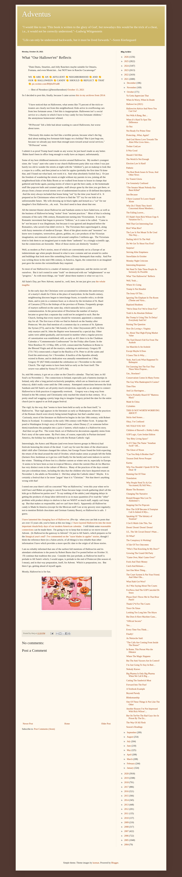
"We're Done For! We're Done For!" (142, 309)
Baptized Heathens (134, 304)
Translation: (131, 478)
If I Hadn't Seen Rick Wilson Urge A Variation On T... (142, 218)
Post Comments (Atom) (44, 729)
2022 (126, 74)
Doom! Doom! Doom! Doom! (139, 527)
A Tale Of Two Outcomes (137, 545)
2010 (126, 818)
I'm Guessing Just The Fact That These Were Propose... (140, 368)
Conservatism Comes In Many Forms (142, 378)
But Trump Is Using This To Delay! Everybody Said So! (142, 318)
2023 (126, 70)
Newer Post (28, 724)
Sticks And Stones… (135, 417)
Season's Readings (134, 727)
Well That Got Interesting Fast (139, 224)
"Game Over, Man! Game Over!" (140, 557)
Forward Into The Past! (136, 685)
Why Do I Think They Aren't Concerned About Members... (140, 207)
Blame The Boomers (135, 489)
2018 (126, 782)
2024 (126, 66)
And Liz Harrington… (136, 391)
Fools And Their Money (136, 562)
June (129, 746)
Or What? (130, 536)
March (130, 759)
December (131, 83)
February (131, 763)
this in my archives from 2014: (90, 95)
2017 (126, 787)
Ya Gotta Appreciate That (137, 96)
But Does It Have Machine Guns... (141, 617)
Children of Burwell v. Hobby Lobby (142, 430)
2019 (126, 778)
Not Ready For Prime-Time (138, 131)
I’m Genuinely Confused (137, 183)
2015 (126, 796)
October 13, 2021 (75, 89)
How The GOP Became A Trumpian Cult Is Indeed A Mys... (142, 510)
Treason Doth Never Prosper (138, 458)
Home (67, 724)
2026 (126, 57)
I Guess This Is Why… (136, 355)
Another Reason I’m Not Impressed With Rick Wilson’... (142, 710)
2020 (126, 773)
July (129, 741)
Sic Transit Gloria (134, 179)
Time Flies (131, 386)
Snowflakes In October (136, 256)
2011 (126, 813)
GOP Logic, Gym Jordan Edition (140, 434)
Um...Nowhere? (133, 373)
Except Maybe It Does (136, 351)
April (129, 754)
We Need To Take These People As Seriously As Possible (141, 270)
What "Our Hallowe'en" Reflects (140, 276)
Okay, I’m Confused (135, 421)
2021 (126, 79)
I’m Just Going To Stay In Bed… (140, 665)
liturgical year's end (34, 536)
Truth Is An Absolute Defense (139, 313)
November (132, 87)
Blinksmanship (132, 697)
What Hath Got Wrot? (136, 581)
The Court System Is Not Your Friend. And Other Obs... (143, 576)
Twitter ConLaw (133, 146)
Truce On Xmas (133, 608)
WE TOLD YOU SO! (135, 426)
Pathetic (129, 168)
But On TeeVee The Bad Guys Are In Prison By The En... (142, 717)
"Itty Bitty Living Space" (137, 439)
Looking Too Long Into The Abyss (141, 612)
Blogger (114, 863)
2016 (126, 791)
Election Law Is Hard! (136, 163)
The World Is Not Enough (137, 159)
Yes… (129, 625)
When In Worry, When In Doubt (140, 100)
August (130, 737)
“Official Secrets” (134, 621)
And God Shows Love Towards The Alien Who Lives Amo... (142, 140)
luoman (96, 863)
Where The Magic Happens (138, 656)
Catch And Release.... (135, 566)
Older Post (106, 724)
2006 (126, 836)
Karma (129, 463)
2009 (126, 822)
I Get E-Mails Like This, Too (139, 523)
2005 (126, 840)
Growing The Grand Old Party (139, 553)
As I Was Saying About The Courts (141, 586)
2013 (126, 805)
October (130, 92)
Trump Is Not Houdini (136, 289)
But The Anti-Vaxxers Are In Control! (143, 661)
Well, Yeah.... (132, 280)
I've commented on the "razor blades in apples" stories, (73, 536)
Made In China (132, 402)
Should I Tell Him (134, 155)
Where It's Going (133, 285)
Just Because (132, 194)
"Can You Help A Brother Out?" (140, 454)
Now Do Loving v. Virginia (138, 329)
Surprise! (130, 248)
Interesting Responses (135, 265)
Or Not (129, 126)
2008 (126, 827)
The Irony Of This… (135, 293)
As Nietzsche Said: (134, 638)
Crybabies (130, 406)
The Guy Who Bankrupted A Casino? (142, 382)
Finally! (129, 634)
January (130, 768)
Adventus (36, 14)
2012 (126, 809)
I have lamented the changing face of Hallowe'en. (46, 519)
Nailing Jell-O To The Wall (138, 239)
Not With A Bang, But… (137, 115)
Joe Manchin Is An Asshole (138, 347)
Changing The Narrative (137, 494)
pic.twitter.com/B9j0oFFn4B (46, 83)
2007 (126, 831)
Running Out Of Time (136, 474)
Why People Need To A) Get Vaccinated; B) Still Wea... (139, 484)
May (129, 750)
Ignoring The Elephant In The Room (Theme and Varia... (142, 299)
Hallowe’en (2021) (134, 104)
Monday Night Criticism (137, 261)
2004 (126, 844)
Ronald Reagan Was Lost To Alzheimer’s (138, 499)
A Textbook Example (135, 689)
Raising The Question (135, 324)
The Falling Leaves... (135, 212)
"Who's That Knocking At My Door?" (143, 549)
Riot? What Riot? (134, 228)
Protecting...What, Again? (137, 135)
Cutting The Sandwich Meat (138, 680)
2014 (126, 800)
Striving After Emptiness (137, 252)
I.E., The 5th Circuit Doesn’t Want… (142, 532)
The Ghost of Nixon (135, 450)
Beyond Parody (133, 693)
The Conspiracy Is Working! (138, 540)
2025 (126, 61)
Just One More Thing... (136, 570)
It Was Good (131, 150)
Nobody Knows (133, 669)
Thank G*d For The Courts (138, 604)
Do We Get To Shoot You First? (140, 243)
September (132, 732)
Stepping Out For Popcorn (137, 505)
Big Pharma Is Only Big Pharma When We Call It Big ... (140, 674)
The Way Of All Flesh (136, 722)
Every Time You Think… (137, 629)
